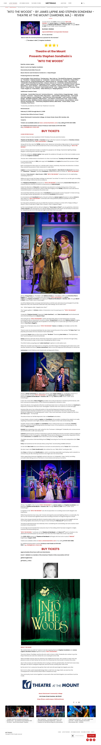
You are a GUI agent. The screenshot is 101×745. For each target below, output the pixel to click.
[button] (75, 3)
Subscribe (91, 735)
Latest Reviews (12, 7)
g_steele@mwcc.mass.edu (30, 127)
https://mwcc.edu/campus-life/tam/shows (50, 699)
